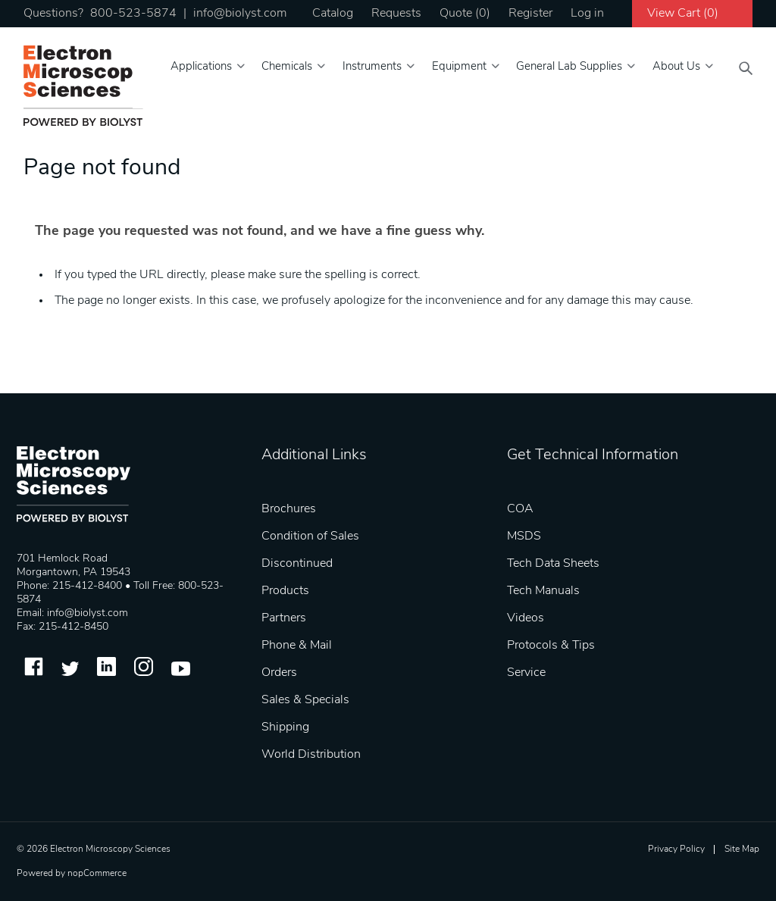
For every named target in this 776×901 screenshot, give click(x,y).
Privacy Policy (676, 849)
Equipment (459, 67)
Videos (525, 618)
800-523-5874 (133, 14)
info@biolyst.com (239, 14)
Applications (201, 67)
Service (526, 673)
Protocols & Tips (551, 646)
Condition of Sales (310, 536)
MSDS (524, 536)
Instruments (372, 67)
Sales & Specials (305, 700)
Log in (587, 14)
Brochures (288, 509)
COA (520, 509)
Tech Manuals (543, 591)
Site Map (741, 849)
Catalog (332, 14)
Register (530, 14)
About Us (676, 67)
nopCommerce (97, 873)
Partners (283, 618)
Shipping (285, 727)
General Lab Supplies (569, 67)
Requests (396, 14)
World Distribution (311, 755)
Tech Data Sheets (553, 564)
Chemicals (286, 67)
